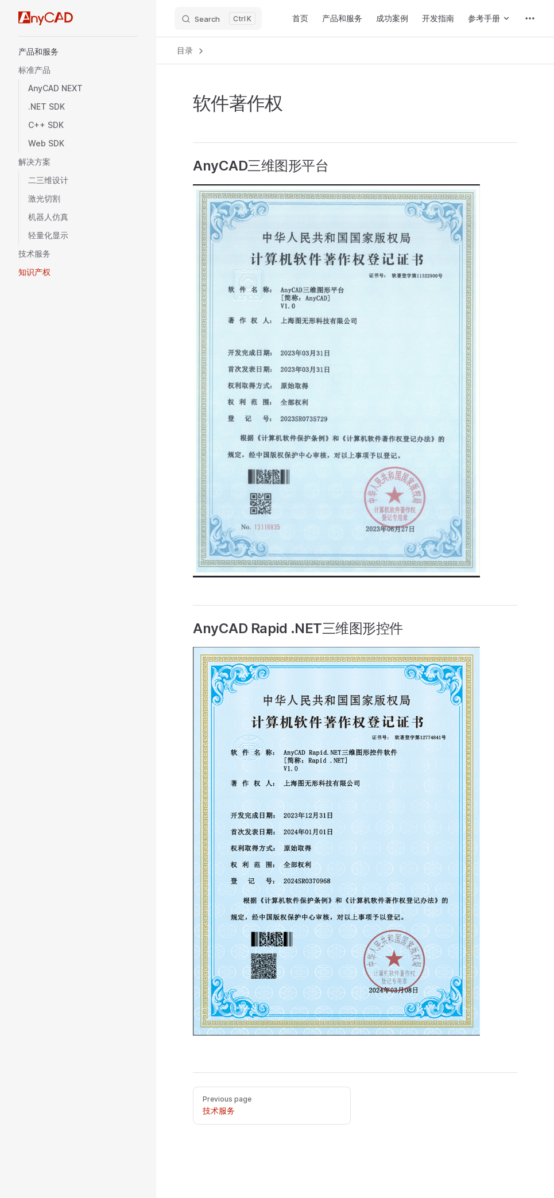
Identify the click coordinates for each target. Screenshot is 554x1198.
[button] (78, 51)
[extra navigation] (530, 18)
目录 (191, 50)
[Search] (218, 18)
